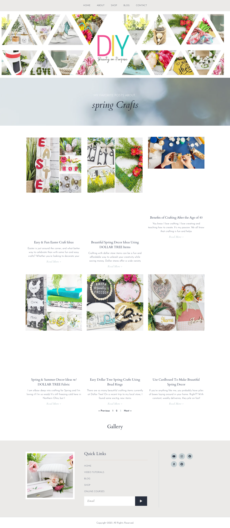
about (100, 5)
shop (114, 5)
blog (126, 5)
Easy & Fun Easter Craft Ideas (54, 242)
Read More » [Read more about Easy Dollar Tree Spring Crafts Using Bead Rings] (115, 404)
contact (141, 5)
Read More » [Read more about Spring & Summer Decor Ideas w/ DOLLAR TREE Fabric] (53, 404)
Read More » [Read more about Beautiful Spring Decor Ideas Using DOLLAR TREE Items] (115, 266)
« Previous (104, 411)
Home (86, 5)
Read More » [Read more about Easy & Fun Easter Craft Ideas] (53, 261)
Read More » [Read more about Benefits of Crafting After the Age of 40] (176, 237)
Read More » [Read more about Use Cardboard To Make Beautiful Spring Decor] (176, 404)
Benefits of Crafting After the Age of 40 (176, 217)
